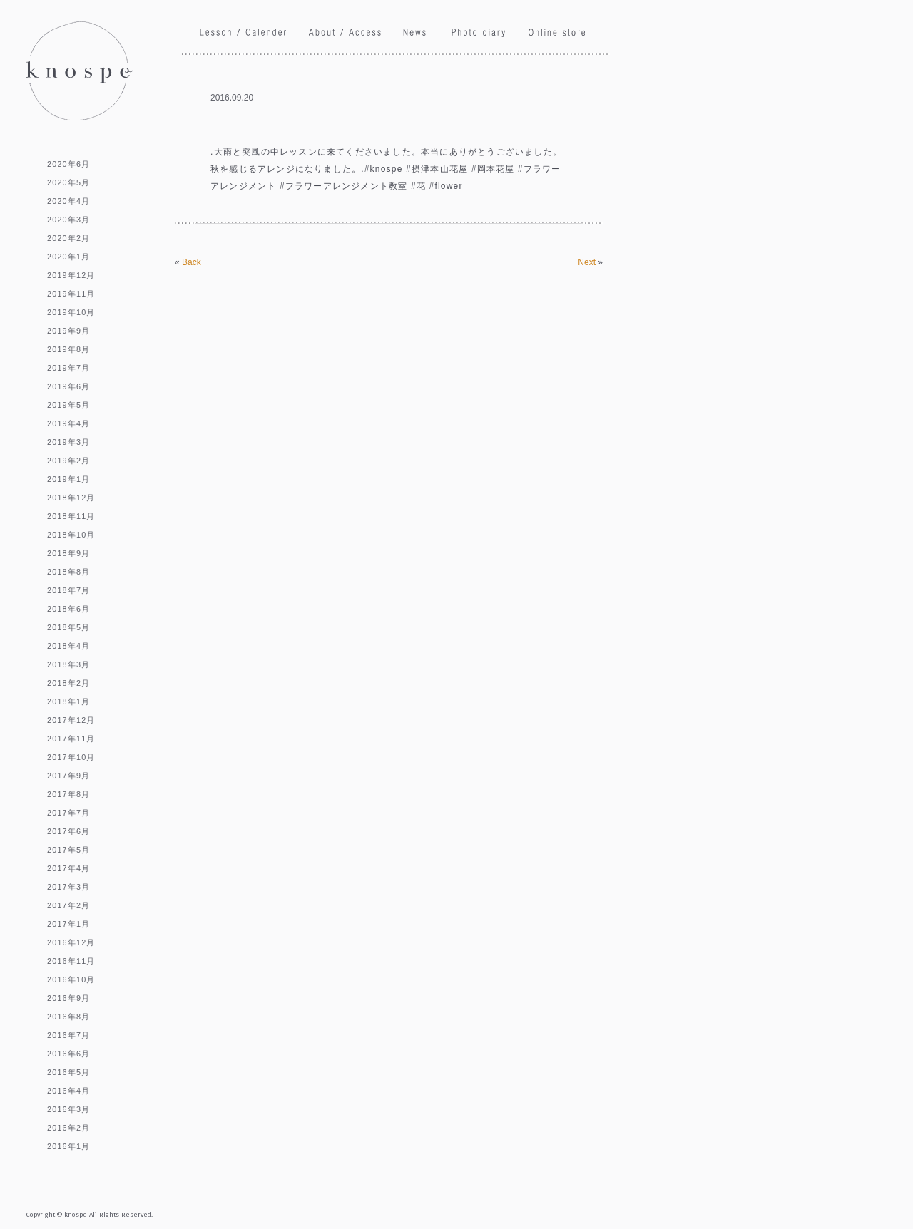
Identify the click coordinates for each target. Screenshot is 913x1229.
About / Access (345, 34)
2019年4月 (68, 423)
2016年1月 (68, 1146)
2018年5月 (68, 627)
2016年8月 (68, 1016)
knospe (79, 70)
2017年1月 (68, 924)
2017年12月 (71, 720)
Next (587, 262)
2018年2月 (68, 683)
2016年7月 (68, 1035)
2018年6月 (68, 609)
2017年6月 (68, 831)
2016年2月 (68, 1127)
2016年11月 (71, 961)
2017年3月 (68, 887)
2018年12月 (71, 497)
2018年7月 (68, 590)
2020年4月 (68, 201)
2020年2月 (68, 238)
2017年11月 (71, 738)
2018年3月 (68, 664)
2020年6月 (68, 164)
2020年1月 (68, 256)
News (416, 33)
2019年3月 (68, 442)
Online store (557, 32)
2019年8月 (68, 349)
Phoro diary (479, 35)
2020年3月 (68, 219)
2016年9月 (68, 998)
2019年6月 (68, 386)
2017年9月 (68, 775)
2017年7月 (68, 812)
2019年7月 (68, 368)
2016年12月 (71, 942)
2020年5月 (68, 182)
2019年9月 (68, 330)
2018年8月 (68, 571)
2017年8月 (68, 794)
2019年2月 (68, 460)
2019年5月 (68, 405)
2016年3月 (68, 1109)
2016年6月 (68, 1053)
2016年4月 (68, 1090)
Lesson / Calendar (243, 33)
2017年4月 (68, 868)
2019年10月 (71, 312)
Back (191, 262)
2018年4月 (68, 646)
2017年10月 (71, 757)
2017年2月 (68, 905)
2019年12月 (71, 275)
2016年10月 (71, 979)
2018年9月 (68, 553)
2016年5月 (68, 1072)
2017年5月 (68, 849)
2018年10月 (71, 534)
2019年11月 (71, 293)
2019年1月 (68, 479)
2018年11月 (71, 516)
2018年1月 (68, 701)
